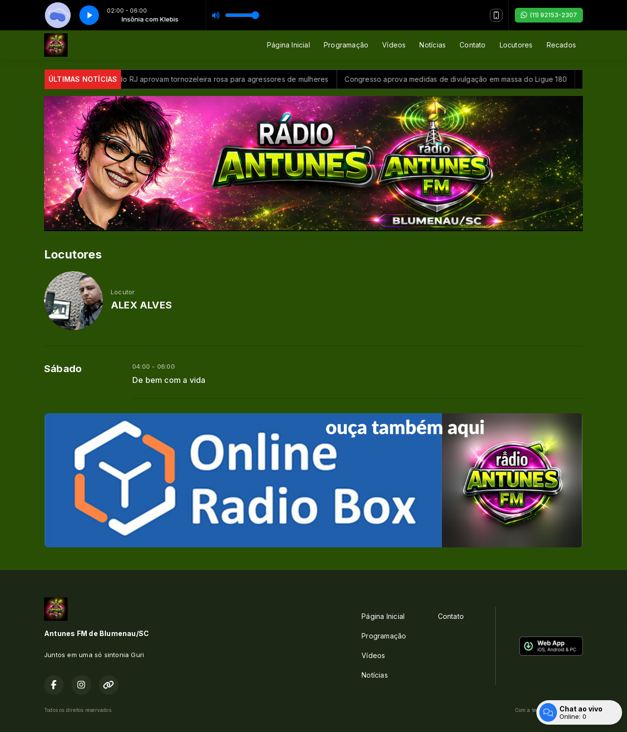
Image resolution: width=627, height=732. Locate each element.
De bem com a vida (169, 380)
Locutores (516, 45)
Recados (561, 45)
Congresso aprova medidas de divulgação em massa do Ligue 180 (467, 79)
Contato (472, 45)
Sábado (63, 369)
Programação (346, 45)
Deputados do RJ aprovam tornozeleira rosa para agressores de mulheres (215, 79)
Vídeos (394, 45)
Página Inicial (288, 45)
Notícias (432, 45)
